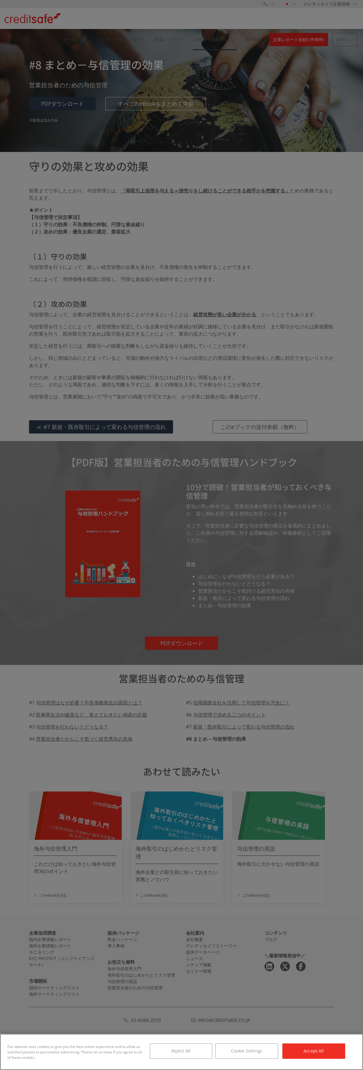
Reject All (181, 1051)
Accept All (314, 1051)
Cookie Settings (246, 1051)
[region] (181, 1052)
